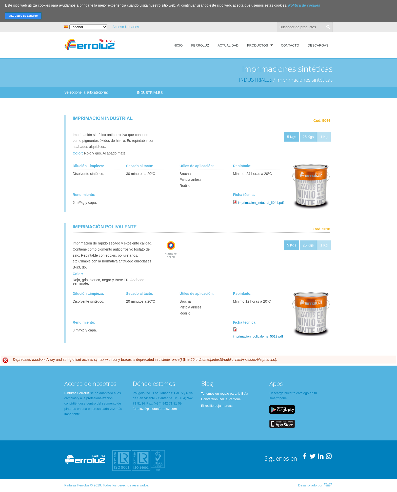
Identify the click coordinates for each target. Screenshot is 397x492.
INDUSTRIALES (255, 79)
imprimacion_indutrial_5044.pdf (261, 203)
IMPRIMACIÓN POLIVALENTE (105, 226)
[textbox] (305, 27)
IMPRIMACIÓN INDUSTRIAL (103, 118)
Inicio (178, 45)
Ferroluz (200, 45)
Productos (257, 45)
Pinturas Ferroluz (76, 393)
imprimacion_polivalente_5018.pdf (258, 336)
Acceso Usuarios (125, 27)
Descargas (318, 45)
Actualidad (227, 45)
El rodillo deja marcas (216, 406)
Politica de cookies (304, 5)
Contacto (290, 45)
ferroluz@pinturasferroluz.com (155, 409)
